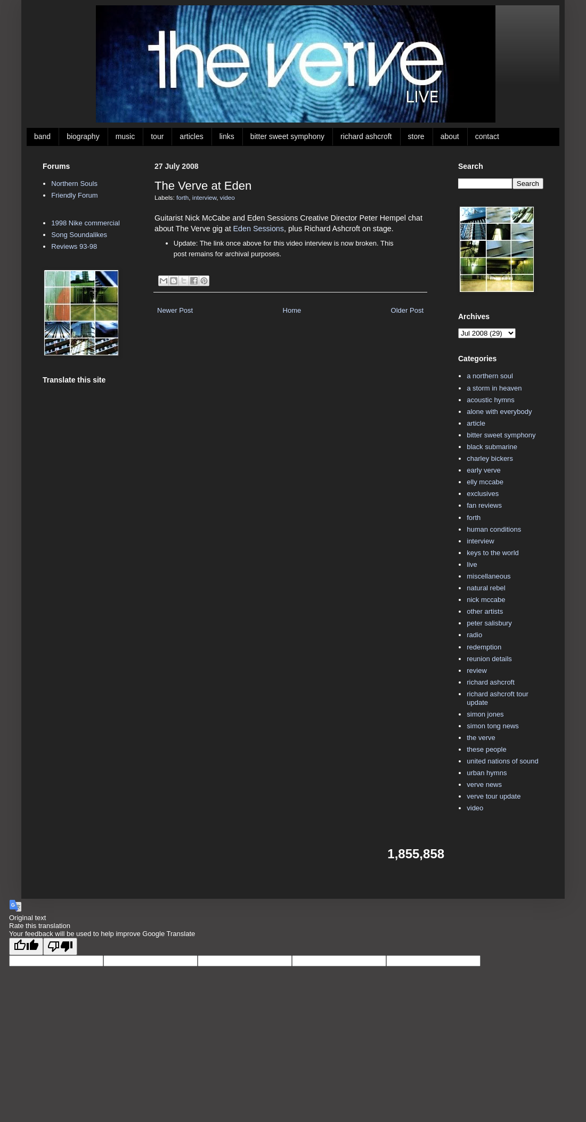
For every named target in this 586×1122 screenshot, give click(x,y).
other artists (485, 611)
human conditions (494, 529)
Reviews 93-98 (74, 246)
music (125, 136)
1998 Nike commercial (85, 223)
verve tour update (493, 796)
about (450, 136)
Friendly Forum (74, 195)
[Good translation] (26, 946)
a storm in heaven (494, 388)
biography (83, 136)
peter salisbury (489, 623)
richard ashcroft (366, 136)
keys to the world (493, 553)
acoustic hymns (491, 400)
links (226, 136)
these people (486, 749)
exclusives (483, 494)
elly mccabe (485, 482)
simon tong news (493, 726)
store (416, 136)
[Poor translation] (60, 946)
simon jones (485, 714)
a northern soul (490, 376)
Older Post (407, 310)
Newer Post (175, 310)
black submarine (492, 447)
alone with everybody (499, 412)
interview (204, 197)
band (42, 136)
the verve (481, 738)
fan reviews (484, 505)
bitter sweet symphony (287, 136)
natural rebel (486, 588)
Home (292, 310)
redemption (484, 647)
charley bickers (490, 458)
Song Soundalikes (79, 235)
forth (182, 197)
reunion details (489, 659)
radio (474, 635)
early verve (484, 470)
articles (191, 136)
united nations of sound (502, 761)
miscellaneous (488, 576)
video (227, 197)
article (476, 423)
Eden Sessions (258, 228)
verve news (484, 784)
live (472, 564)
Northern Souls (74, 184)
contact (487, 136)
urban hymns (487, 773)
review (477, 670)
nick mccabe (486, 600)
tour (157, 136)
